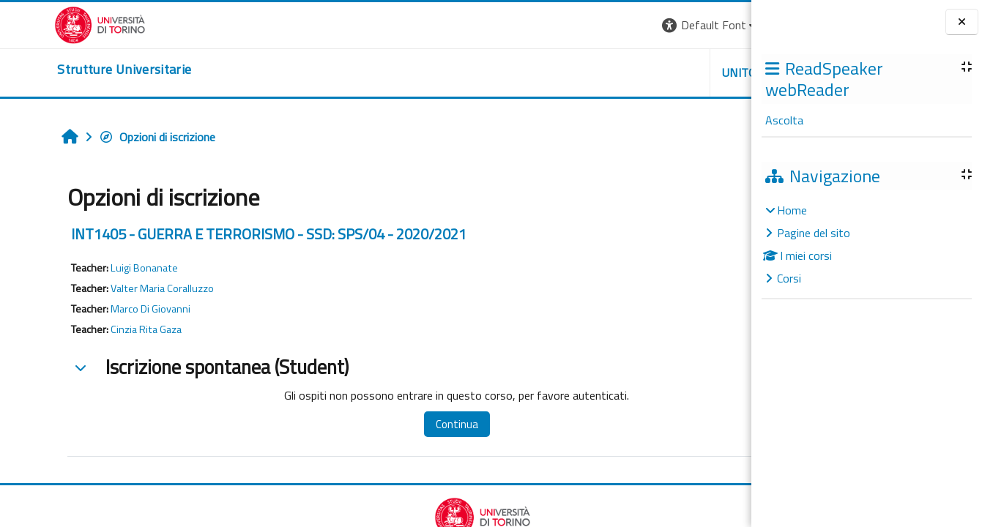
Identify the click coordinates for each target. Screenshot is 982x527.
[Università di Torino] (46, 23)
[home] (70, 69)
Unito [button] (580, 72)
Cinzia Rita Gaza (99, 329)
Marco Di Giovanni (104, 309)
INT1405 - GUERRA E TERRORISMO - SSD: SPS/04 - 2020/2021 (222, 234)
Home (792, 210)
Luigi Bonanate (97, 268)
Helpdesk (662, 72)
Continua (380, 424)
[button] (550, 25)
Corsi (789, 278)
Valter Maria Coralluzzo (115, 288)
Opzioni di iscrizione (110, 137)
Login (726, 25)
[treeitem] (866, 244)
